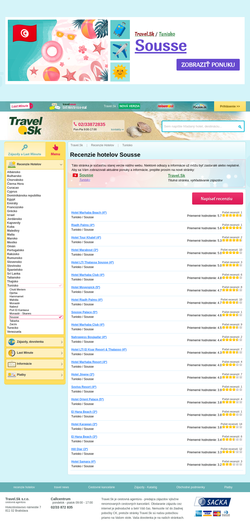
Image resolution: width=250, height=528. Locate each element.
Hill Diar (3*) (79, 449)
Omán (11, 246)
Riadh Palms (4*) (82, 225)
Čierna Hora (15, 184)
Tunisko (167, 34)
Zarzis (13, 324)
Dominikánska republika (24, 195)
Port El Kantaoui (19, 310)
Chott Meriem (18, 289)
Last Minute (20, 353)
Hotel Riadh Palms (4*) (87, 299)
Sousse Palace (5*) (84, 312)
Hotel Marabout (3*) (84, 250)
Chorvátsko (15, 180)
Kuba (10, 226)
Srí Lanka (13, 273)
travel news (61, 487)
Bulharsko (14, 176)
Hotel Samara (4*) (83, 461)
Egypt (11, 199)
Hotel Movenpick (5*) (85, 287)
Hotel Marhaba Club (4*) (87, 275)
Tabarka (14, 320)
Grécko (12, 211)
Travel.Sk (176, 176)
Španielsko (14, 269)
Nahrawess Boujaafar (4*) (89, 337)
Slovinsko (14, 266)
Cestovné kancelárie (101, 487)
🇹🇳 (25, 33)
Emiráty (12, 203)
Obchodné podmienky (191, 487)
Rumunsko (14, 258)
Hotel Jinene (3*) (82, 374)
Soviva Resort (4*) (83, 387)
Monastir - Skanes (20, 313)
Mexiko (12, 242)
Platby (16, 375)
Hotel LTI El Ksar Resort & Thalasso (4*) (99, 349)
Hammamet (16, 296)
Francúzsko (15, 207)
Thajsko (12, 281)
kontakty (116, 129)
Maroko (12, 238)
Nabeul (14, 306)
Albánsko (13, 172)
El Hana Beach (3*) (84, 412)
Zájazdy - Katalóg (145, 487)
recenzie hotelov (24, 487)
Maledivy (13, 230)
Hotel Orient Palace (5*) (87, 399)
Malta (11, 234)
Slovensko (14, 262)
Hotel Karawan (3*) (84, 424)
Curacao (13, 187)
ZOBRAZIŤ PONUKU (208, 64)
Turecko (12, 328)
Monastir (15, 303)
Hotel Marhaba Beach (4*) (89, 212)
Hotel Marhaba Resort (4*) (89, 362)
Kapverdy (14, 223)
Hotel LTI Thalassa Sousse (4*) (92, 262)
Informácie (19, 364)
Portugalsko (15, 250)
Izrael (11, 215)
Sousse (161, 45)
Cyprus (12, 191)
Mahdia (14, 299)
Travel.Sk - (122, 106)
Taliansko (13, 277)
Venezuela (14, 331)
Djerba (13, 292)
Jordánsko (14, 219)
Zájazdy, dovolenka (25, 342)
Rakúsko (13, 254)
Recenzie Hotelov (24, 164)
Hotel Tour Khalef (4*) (86, 237)
